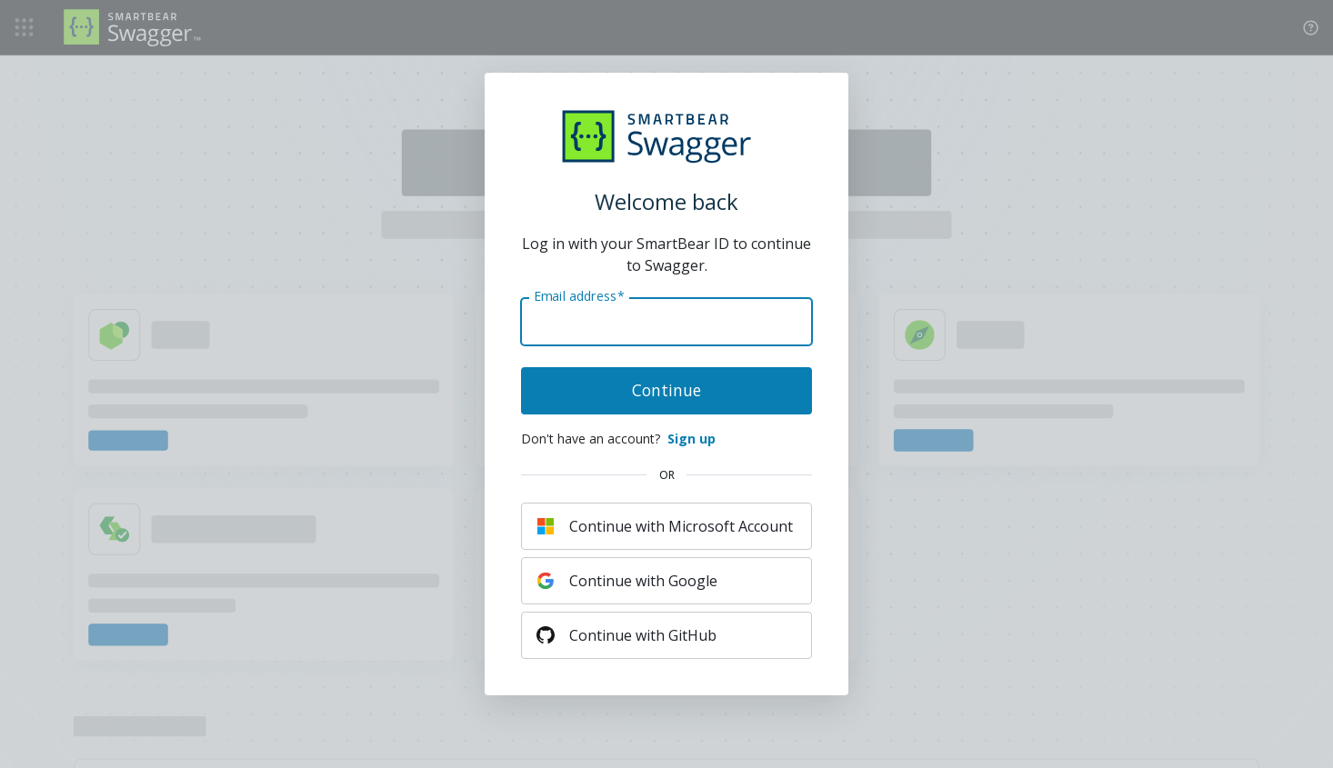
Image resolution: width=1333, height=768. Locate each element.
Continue (666, 390)
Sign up (691, 438)
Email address (579, 296)
